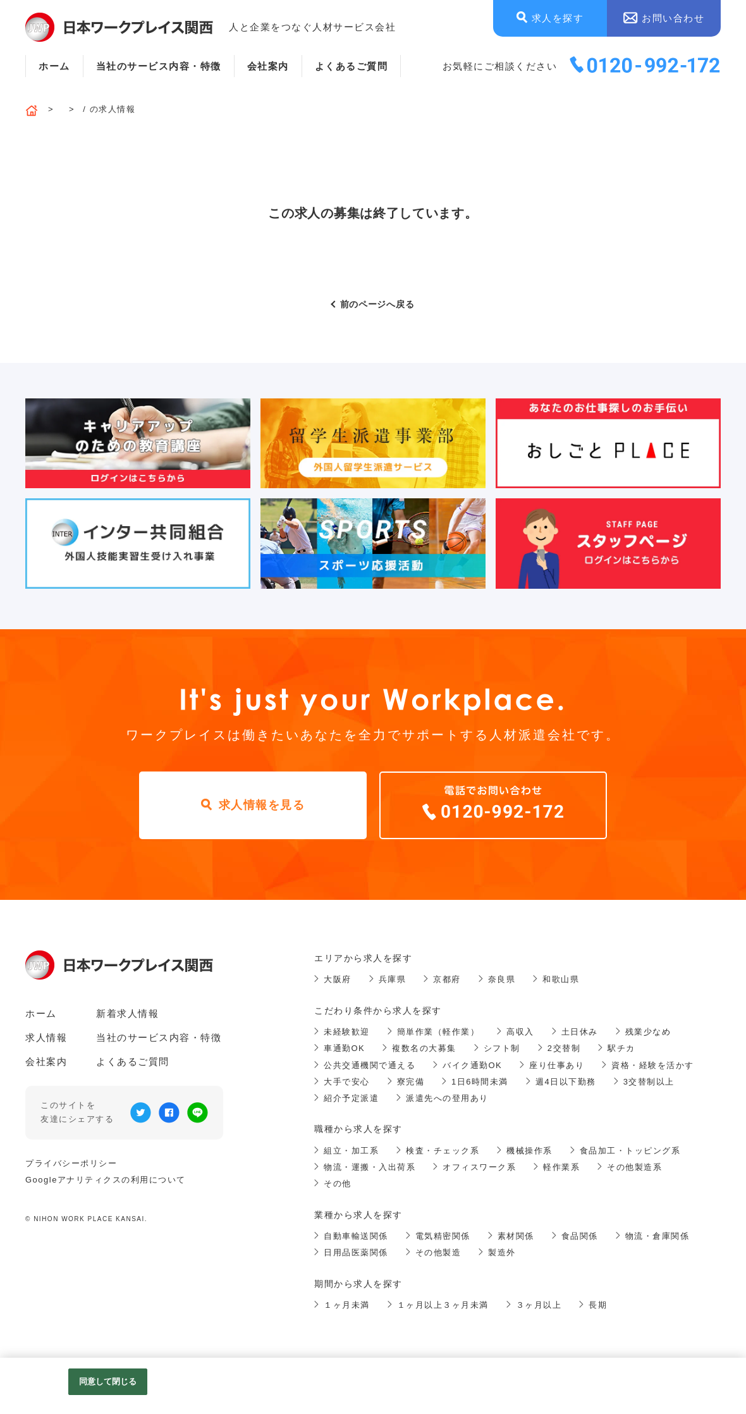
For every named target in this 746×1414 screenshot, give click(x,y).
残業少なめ (648, 1031)
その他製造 (438, 1252)
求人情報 (46, 1037)
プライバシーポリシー (71, 1163)
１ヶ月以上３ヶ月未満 (443, 1305)
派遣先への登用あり (447, 1098)
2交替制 (563, 1048)
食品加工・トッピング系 (630, 1150)
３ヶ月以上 (539, 1305)
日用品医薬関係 (356, 1252)
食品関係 (579, 1236)
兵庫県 (393, 979)
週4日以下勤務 (565, 1081)
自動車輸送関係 (356, 1236)
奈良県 (502, 979)
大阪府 (338, 979)
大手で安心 (347, 1081)
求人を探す (558, 18)
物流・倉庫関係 (657, 1236)
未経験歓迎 (347, 1031)
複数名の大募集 (424, 1048)
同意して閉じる (108, 1381)
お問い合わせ (673, 18)
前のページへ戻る (377, 304)
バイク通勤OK (472, 1065)
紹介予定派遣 (351, 1098)
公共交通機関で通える (369, 1065)
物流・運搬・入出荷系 (369, 1167)
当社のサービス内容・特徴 (158, 66)
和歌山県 (560, 979)
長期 (598, 1305)
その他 (338, 1183)
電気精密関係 (442, 1236)
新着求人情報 (127, 1013)
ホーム (54, 66)
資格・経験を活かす (652, 1065)
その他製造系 (634, 1167)
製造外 (502, 1252)
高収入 (520, 1031)
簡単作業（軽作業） (438, 1031)
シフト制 (502, 1048)
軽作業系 (561, 1167)
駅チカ (621, 1048)
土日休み (579, 1031)
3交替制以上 (649, 1081)
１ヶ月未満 (347, 1305)
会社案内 (268, 66)
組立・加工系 (351, 1150)
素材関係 (516, 1236)
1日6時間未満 (479, 1081)
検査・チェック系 (442, 1150)
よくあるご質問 (351, 66)
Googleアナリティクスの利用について (105, 1179)
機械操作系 (529, 1150)
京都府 (447, 979)
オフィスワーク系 (479, 1167)
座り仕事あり (556, 1065)
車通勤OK (344, 1048)
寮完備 (411, 1081)
